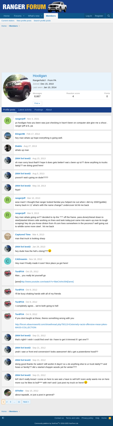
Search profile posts (42, 21)
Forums (17, 16)
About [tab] (49, 109)
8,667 (37, 96)
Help (97, 418)
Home (7, 16)
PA (54, 80)
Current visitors (7, 21)
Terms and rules (72, 418)
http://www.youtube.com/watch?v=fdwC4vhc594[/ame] (47, 281)
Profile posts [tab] (9, 109)
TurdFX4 (19, 271)
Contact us (59, 418)
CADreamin (21, 259)
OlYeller (19, 390)
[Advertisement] (56, 50)
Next (25, 402)
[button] (24, 16)
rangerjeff (20, 118)
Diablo (18, 146)
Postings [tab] (38, 109)
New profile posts (24, 21)
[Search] (109, 16)
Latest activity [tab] (25, 109)
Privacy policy (87, 418)
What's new (33, 16)
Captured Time (23, 234)
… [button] (14, 402)
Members (51, 16)
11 (19, 402)
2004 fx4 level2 (23, 158)
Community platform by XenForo (56, 423)
